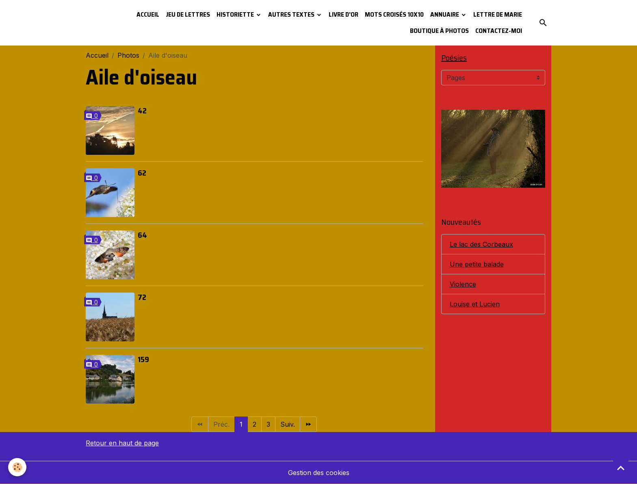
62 (142, 173)
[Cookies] (17, 467)
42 (142, 110)
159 (143, 359)
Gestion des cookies (318, 473)
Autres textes (292, 14)
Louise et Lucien (475, 304)
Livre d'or (343, 14)
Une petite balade (477, 264)
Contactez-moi (498, 31)
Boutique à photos (439, 31)
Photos (128, 55)
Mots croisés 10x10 (394, 14)
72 (142, 297)
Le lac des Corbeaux (481, 244)
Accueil (147, 14)
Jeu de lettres (188, 14)
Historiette (236, 14)
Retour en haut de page (122, 443)
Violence (463, 284)
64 (142, 235)
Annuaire (445, 14)
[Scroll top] (621, 468)
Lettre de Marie (497, 14)
